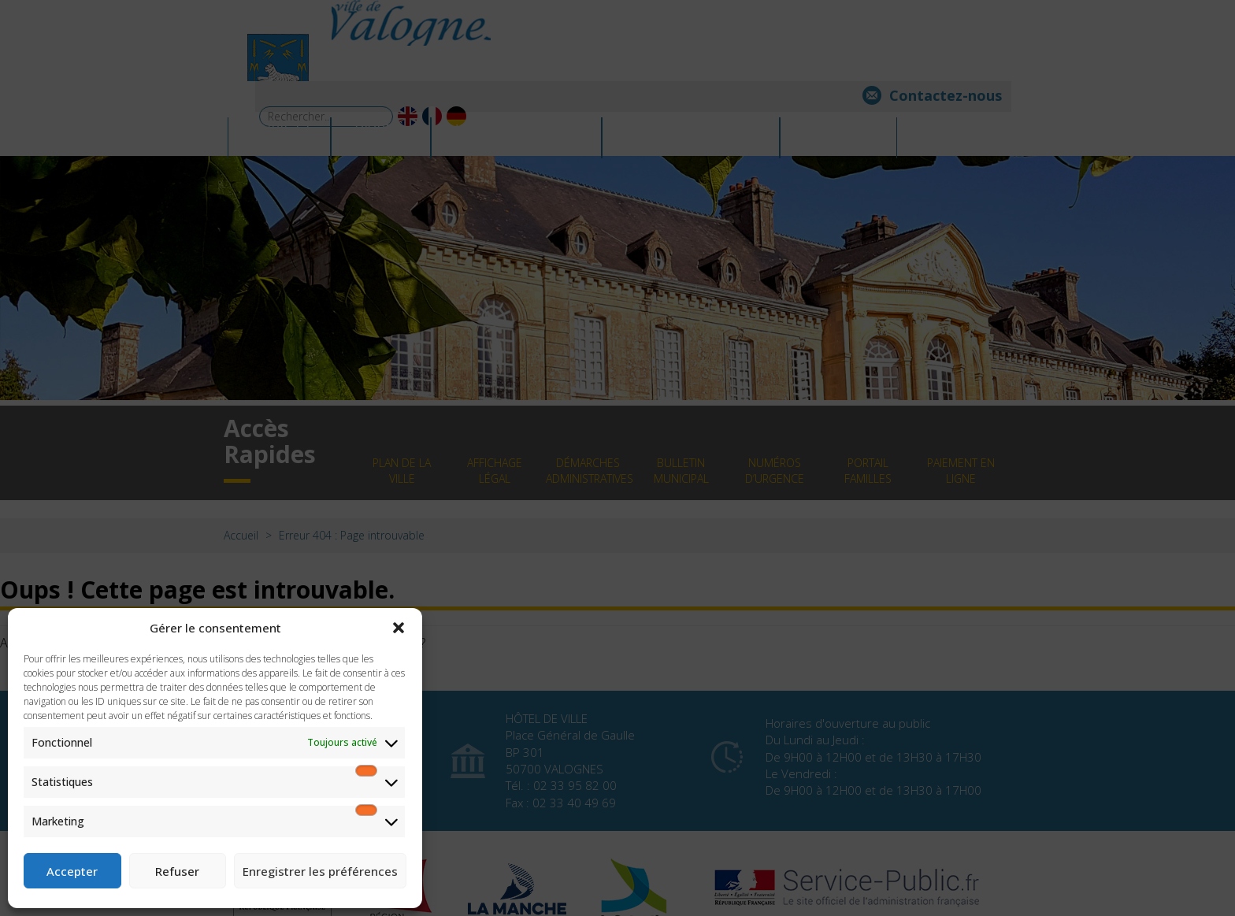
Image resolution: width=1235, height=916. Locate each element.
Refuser (177, 871)
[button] (398, 628)
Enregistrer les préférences (320, 871)
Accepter (72, 871)
